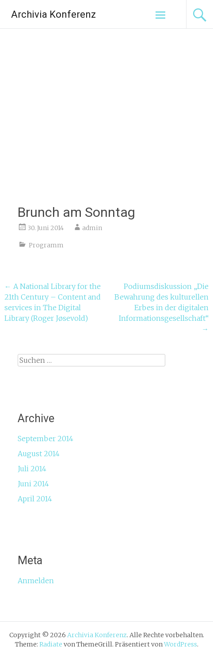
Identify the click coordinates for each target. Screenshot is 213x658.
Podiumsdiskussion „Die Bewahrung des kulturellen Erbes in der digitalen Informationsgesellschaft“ (161, 307)
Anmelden (36, 580)
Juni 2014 (33, 483)
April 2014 (35, 498)
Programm (46, 245)
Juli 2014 (32, 468)
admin (92, 228)
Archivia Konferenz (53, 14)
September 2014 (45, 438)
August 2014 (39, 453)
